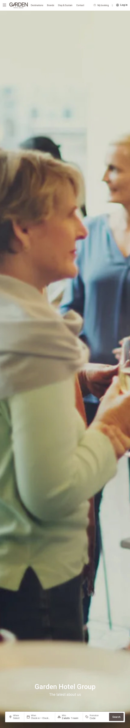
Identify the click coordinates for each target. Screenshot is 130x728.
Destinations (37, 5)
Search (116, 716)
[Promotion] (97, 718)
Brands (50, 5)
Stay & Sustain (65, 5)
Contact (80, 5)
